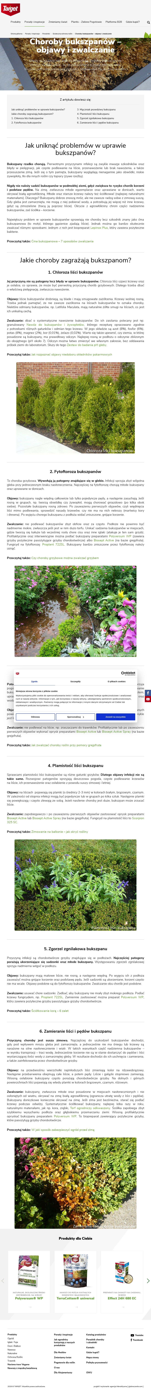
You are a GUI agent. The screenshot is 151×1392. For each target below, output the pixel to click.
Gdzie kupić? (133, 22)
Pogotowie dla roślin (64, 1362)
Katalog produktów (96, 1334)
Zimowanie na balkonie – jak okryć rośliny (59, 831)
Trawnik (11, 1361)
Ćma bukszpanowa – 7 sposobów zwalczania (62, 241)
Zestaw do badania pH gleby (86, 344)
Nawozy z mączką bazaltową (22, 1368)
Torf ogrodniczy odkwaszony (90, 1108)
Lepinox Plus (99, 227)
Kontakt (90, 1347)
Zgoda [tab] (34, 681)
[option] (29, 1281)
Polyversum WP (120, 536)
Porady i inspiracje (35, 22)
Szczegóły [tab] (75, 681)
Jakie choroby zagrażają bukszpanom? (32, 114)
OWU (89, 1372)
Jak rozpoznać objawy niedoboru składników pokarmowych (71, 354)
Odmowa (35, 717)
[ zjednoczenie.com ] (135, 1386)
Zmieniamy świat (58, 22)
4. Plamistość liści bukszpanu (93, 114)
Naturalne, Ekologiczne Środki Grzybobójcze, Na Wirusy (29, 1294)
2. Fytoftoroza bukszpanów (26, 123)
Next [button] (148, 1280)
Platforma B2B (114, 22)
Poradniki (46, 34)
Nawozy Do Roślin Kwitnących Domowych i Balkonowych (75, 1294)
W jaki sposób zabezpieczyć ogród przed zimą (62, 1129)
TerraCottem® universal (75, 1298)
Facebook (137, 1340)
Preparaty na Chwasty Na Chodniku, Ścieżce (122, 1294)
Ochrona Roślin (15, 1357)
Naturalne (12, 1353)
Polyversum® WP (29, 1298)
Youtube (137, 1335)
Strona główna (16, 34)
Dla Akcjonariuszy (63, 1372)
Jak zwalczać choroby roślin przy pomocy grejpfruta (66, 745)
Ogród (11, 1338)
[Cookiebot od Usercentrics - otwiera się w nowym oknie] (123, 674)
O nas (57, 1367)
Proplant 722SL (53, 544)
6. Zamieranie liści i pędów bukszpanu (98, 123)
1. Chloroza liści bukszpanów (27, 118)
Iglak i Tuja (13, 1342)
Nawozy (11, 1350)
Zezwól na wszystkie (116, 717)
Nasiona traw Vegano (18, 1364)
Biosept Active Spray (116, 731)
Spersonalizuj (75, 717)
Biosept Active (104, 540)
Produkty (16, 22)
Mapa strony (92, 1357)
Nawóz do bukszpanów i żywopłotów (55, 324)
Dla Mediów (60, 1352)
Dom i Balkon (14, 1346)
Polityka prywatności (97, 1362)
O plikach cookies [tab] (116, 681)
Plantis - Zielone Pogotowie (86, 22)
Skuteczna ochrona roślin (62, 34)
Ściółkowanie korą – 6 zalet (49, 1010)
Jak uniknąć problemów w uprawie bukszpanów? (38, 109)
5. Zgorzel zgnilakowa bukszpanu (95, 118)
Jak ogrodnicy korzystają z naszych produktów (64, 1342)
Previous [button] (2, 1280)
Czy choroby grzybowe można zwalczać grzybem (65, 558)
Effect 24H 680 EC (122, 1298)
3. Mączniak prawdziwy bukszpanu (96, 109)
